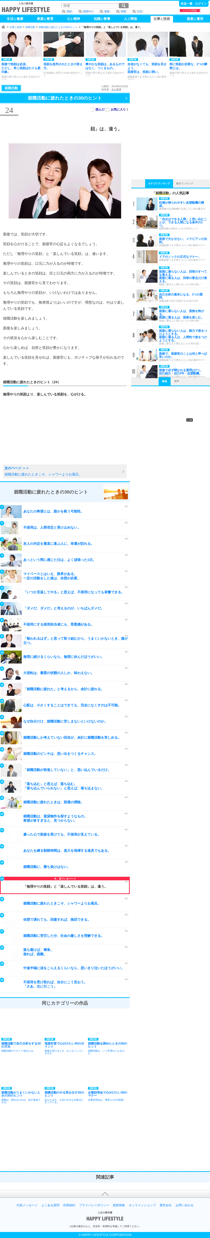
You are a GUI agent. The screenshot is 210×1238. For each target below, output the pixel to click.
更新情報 (119, 1205)
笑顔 (69, 11)
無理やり (88, 11)
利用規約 (69, 1205)
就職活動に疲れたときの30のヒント (58, 27)
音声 (176, 381)
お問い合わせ (185, 1205)
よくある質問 (50, 1205)
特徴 (123, 11)
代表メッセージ (27, 1205)
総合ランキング (184, 183)
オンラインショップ (142, 1205)
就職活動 (30, 27)
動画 (164, 381)
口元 (139, 11)
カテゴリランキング (159, 183)
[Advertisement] (32, 435)
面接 (106, 11)
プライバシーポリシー (94, 1205)
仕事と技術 (16, 27)
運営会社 (166, 1205)
